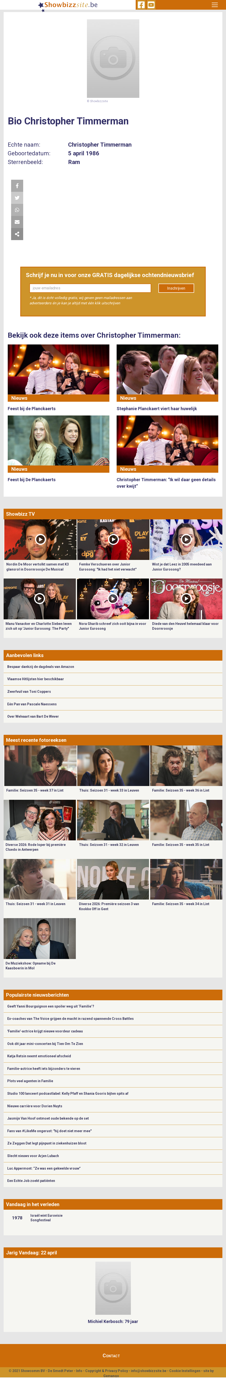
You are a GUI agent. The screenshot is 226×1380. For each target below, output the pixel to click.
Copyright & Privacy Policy (106, 1371)
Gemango (111, 1376)
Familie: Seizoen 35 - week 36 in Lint (180, 790)
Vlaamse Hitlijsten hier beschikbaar (35, 679)
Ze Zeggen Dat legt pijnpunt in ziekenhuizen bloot (46, 1143)
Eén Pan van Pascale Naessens (32, 704)
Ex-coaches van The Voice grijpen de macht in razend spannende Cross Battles (70, 1019)
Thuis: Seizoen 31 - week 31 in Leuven (35, 904)
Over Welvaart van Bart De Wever (33, 716)
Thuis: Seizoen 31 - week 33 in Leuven (109, 790)
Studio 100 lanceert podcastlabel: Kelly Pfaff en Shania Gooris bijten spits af (67, 1093)
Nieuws (19, 398)
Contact (111, 1356)
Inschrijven (176, 288)
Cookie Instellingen (184, 1371)
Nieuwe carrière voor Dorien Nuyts (34, 1106)
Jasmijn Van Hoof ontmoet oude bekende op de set (48, 1118)
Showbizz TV (20, 514)
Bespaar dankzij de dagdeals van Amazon (40, 667)
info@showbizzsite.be (148, 1371)
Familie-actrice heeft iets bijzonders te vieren (43, 1069)
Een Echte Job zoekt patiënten (31, 1181)
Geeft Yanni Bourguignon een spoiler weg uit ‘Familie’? (50, 1006)
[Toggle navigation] (214, 5)
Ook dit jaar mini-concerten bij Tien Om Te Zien (45, 1044)
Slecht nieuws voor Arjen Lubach (33, 1156)
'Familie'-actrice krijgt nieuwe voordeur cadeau (45, 1031)
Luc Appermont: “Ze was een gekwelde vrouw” (44, 1168)
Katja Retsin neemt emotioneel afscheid (39, 1056)
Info (79, 1371)
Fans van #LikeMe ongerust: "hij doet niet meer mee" (49, 1131)
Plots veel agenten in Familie (30, 1081)
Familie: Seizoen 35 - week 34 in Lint (180, 904)
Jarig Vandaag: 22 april (31, 1253)
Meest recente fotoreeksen (36, 740)
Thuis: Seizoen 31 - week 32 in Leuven (109, 845)
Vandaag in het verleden (32, 1204)
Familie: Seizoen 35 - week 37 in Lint (35, 790)
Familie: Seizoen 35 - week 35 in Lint (180, 845)
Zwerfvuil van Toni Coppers (29, 692)
